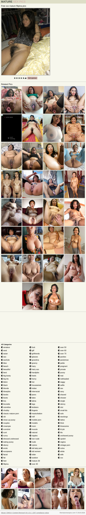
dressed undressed (10, 439)
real (60, 376)
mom (33, 426)
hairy (33, 366)
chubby (5, 410)
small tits (62, 410)
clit (3, 417)
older (33, 455)
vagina (62, 442)
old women (35, 451)
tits (60, 432)
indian (33, 388)
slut (60, 407)
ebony (4, 445)
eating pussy (7, 442)
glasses (34, 357)
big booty (6, 376)
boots (4, 398)
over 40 (34, 464)
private (62, 369)
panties (62, 357)
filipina (5, 464)
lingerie (34, 410)
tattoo (61, 420)
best (4, 373)
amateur (5, 347)
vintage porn (64, 445)
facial (4, 455)
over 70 (62, 354)
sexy (61, 391)
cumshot (5, 429)
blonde (5, 388)
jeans (33, 395)
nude (33, 442)
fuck (32, 347)
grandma (34, 360)
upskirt (62, 439)
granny (33, 363)
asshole (5, 360)
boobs (4, 395)
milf (32, 417)
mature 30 (35, 461)
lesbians (34, 407)
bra (3, 401)
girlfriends (35, 354)
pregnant (62, 366)
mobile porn (35, 420)
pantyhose (63, 360)
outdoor (34, 458)
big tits (5, 379)
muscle (34, 429)
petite (61, 363)
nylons (33, 445)
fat (3, 458)
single (61, 401)
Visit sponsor (32, 78)
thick (61, 423)
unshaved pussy (65, 436)
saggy (61, 382)
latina (33, 401)
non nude (34, 439)
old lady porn (36, 448)
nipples (34, 436)
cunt (4, 432)
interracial (35, 391)
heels (33, 376)
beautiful (5, 369)
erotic (4, 448)
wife (60, 455)
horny (33, 379)
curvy (4, 436)
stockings (63, 417)
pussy (61, 373)
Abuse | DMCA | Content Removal (13, 513)
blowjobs (5, 391)
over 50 (62, 347)
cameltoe (6, 407)
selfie (61, 385)
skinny (61, 404)
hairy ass (34, 369)
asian (4, 354)
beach (4, 366)
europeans (6, 451)
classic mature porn (10, 414)
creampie (6, 426)
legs (32, 404)
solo (61, 414)
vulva (61, 448)
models (34, 423)
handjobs (34, 373)
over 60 (62, 350)
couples (5, 423)
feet (3, 461)
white (61, 451)
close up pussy (8, 420)
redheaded (63, 379)
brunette (5, 404)
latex (33, 398)
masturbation (36, 414)
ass (3, 357)
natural (33, 432)
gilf (32, 350)
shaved (62, 395)
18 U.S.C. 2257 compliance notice (37, 513)
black (4, 385)
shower (62, 398)
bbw (4, 363)
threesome (63, 426)
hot (32, 382)
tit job (61, 429)
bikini (4, 382)
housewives (35, 385)
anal (4, 350)
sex (60, 388)
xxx (60, 458)
